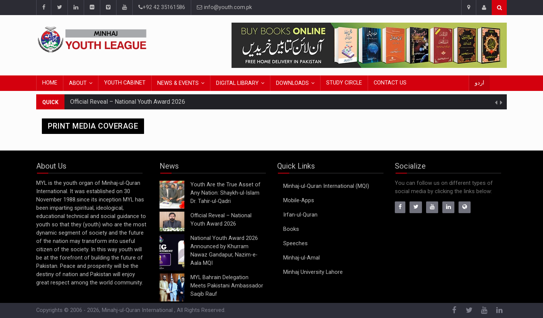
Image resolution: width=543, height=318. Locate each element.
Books (291, 229)
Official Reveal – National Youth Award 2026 (127, 101)
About (78, 83)
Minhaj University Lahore (313, 272)
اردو (479, 83)
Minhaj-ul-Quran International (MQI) (326, 186)
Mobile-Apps (298, 200)
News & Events (178, 83)
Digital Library (237, 83)
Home (49, 83)
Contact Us (390, 83)
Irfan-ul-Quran (300, 215)
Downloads (292, 83)
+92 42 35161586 (161, 7)
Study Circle (344, 83)
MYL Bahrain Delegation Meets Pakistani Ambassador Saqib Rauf (226, 285)
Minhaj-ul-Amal (301, 258)
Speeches (295, 243)
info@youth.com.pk (224, 7)
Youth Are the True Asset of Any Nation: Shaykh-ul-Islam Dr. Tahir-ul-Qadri (225, 192)
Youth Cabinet (125, 83)
